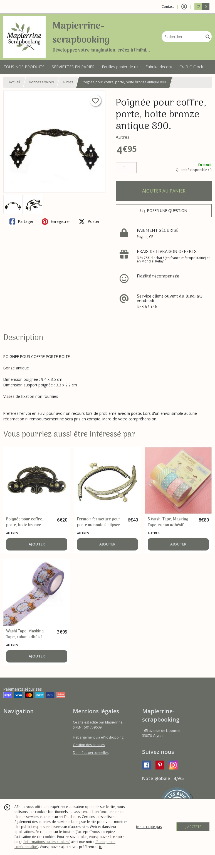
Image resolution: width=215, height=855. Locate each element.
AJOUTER (37, 544)
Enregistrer (56, 221)
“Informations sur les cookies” (46, 841)
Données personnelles (90, 752)
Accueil (14, 82)
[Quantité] (126, 167)
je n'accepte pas (149, 826)
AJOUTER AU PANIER (164, 191)
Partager (21, 221)
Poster (89, 221)
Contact (168, 6)
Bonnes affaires (41, 82)
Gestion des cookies (89, 744)
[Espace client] (184, 6)
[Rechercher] (207, 36)
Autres (68, 82)
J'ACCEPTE (193, 826)
